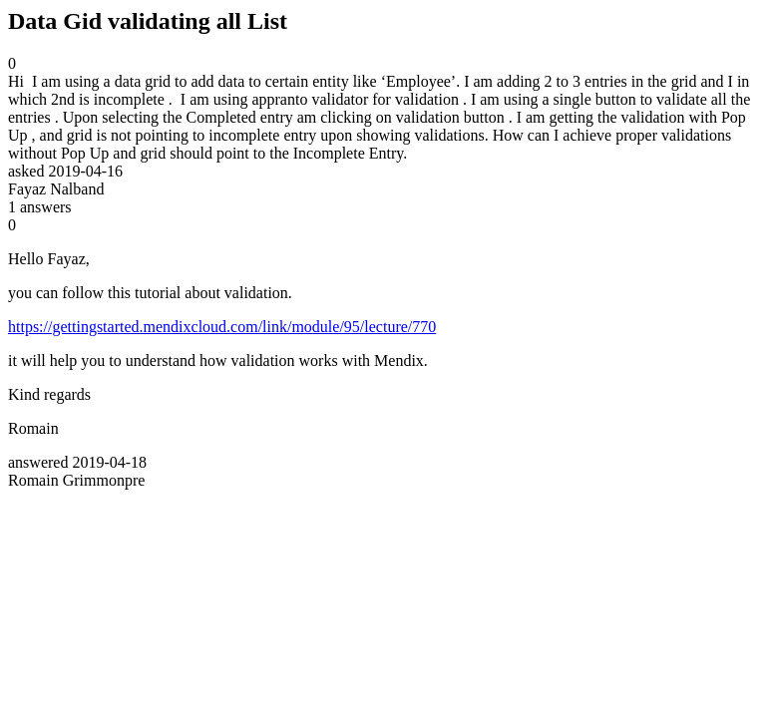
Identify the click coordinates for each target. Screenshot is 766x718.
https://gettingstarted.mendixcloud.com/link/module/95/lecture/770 (222, 326)
